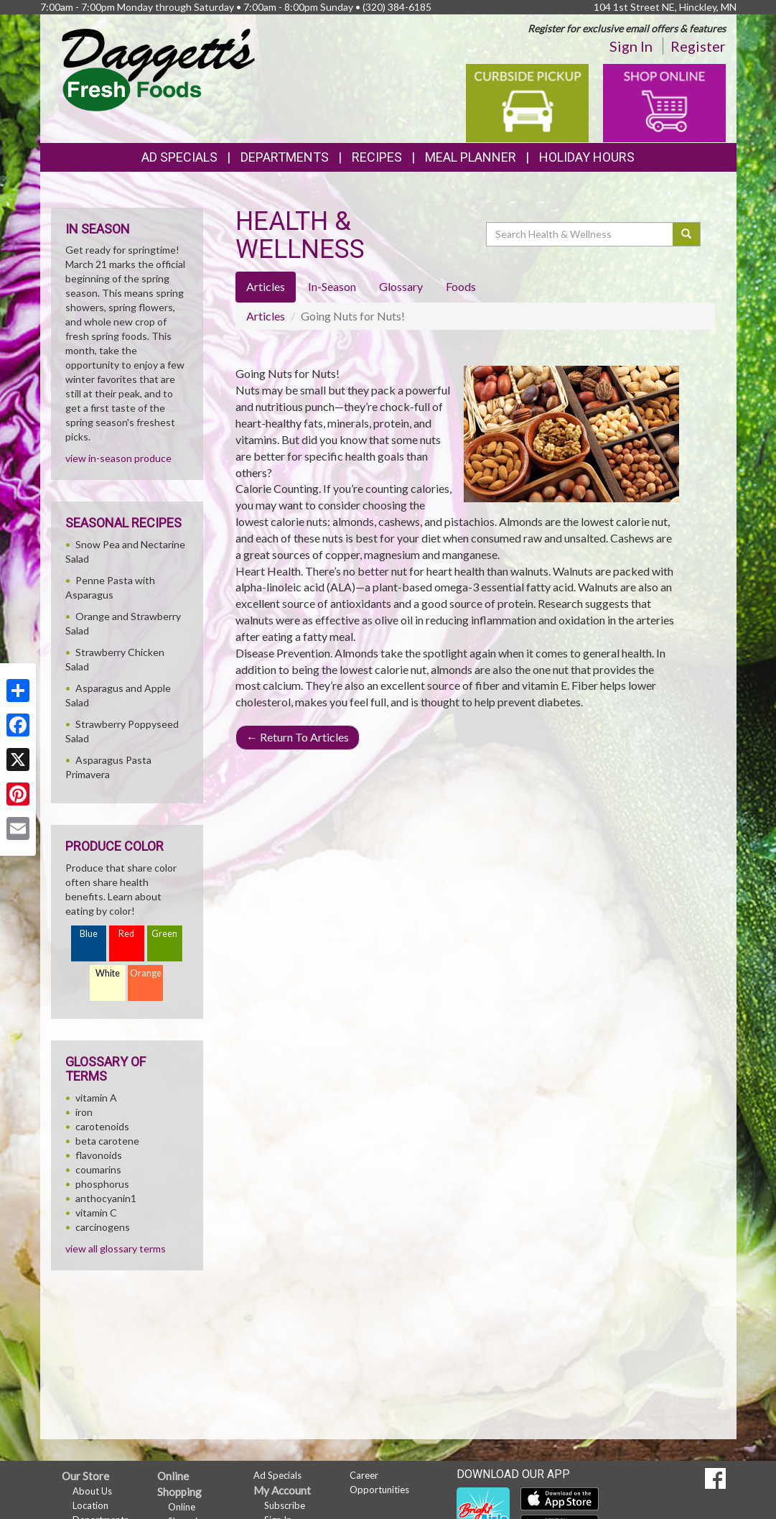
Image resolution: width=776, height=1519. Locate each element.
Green (164, 933)
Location (90, 1505)
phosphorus (102, 1184)
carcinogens (102, 1227)
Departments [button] (284, 157)
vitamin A (96, 1097)
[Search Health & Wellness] (581, 234)
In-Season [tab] (332, 286)
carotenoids (102, 1126)
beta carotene (107, 1141)
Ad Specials (179, 157)
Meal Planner (470, 157)
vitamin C (96, 1212)
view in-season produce (118, 458)
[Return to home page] (158, 69)
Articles (265, 316)
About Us (92, 1491)
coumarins (98, 1169)
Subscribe (284, 1505)
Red (126, 933)
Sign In (631, 46)
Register (698, 46)
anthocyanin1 (105, 1198)
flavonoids (98, 1155)
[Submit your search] (687, 234)
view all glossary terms (115, 1248)
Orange (146, 973)
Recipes (377, 157)
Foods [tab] (461, 286)
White (107, 973)
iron (84, 1112)
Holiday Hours (587, 157)
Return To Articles (297, 737)
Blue (89, 933)
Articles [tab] (265, 286)
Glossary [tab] (401, 286)
